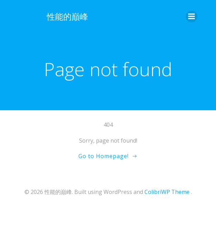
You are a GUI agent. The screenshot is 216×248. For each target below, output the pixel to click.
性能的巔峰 (67, 16)
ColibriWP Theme (167, 192)
